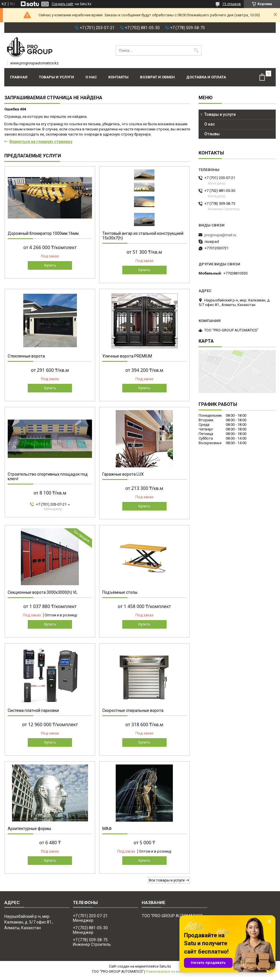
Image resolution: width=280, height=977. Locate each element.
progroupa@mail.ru (220, 235)
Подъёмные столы (119, 592)
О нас (91, 77)
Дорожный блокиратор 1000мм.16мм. (43, 233)
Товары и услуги (56, 77)
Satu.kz (165, 966)
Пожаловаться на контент (167, 972)
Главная (18, 77)
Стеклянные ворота (26, 356)
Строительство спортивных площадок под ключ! (48, 476)
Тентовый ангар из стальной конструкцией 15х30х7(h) (142, 235)
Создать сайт (62, 4)
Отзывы (212, 134)
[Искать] (196, 50)
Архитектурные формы (29, 828)
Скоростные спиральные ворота (132, 710)
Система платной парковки (33, 710)
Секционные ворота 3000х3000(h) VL (42, 592)
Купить (50, 265)
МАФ (107, 828)
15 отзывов (231, 4)
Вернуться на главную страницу (40, 141)
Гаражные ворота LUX (123, 474)
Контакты (118, 77)
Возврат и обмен (157, 77)
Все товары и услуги (167, 880)
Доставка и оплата (206, 77)
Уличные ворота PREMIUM (127, 356)
